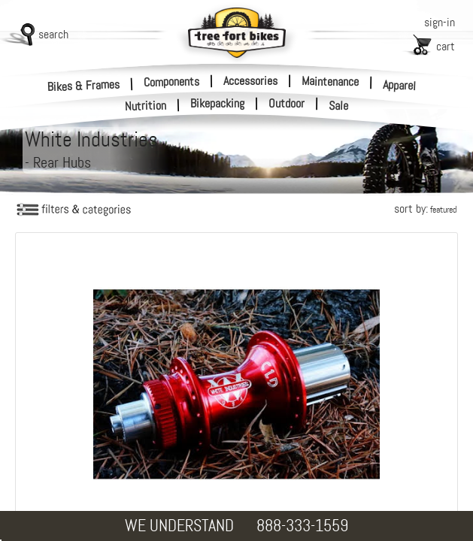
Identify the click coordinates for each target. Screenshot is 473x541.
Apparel (400, 85)
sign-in (439, 22)
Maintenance (330, 81)
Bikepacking (217, 103)
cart (445, 46)
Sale (339, 106)
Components (171, 81)
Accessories (250, 81)
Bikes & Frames (83, 85)
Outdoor (286, 103)
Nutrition (146, 105)
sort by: (425, 208)
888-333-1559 (302, 525)
